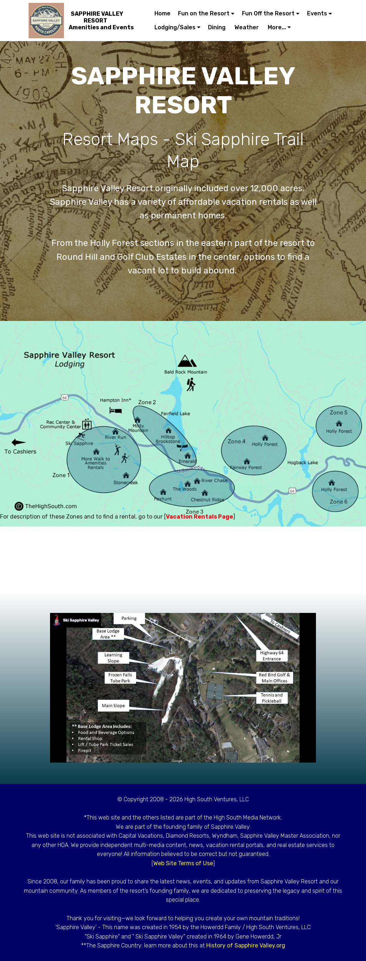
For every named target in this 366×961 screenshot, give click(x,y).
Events (317, 13)
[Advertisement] (183, 559)
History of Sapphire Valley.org (245, 945)
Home (162, 13)
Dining (217, 27)
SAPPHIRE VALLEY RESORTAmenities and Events (101, 20)
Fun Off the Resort (268, 13)
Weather (247, 27)
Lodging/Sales (175, 27)
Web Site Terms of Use (183, 863)
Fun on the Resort (203, 13)
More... (277, 27)
